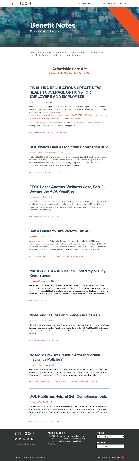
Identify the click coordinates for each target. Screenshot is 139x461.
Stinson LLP (35, 197)
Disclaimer (30, 444)
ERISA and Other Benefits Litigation (48, 256)
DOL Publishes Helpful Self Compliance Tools (68, 396)
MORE (81, 55)
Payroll (92, 382)
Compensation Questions (57, 382)
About (95, 3)
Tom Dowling (47, 153)
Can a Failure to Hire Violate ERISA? (59, 231)
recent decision (37, 241)
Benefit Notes (53, 25)
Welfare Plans (65, 132)
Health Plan (55, 132)
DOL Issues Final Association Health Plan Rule (68, 147)
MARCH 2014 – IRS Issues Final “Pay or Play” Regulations (68, 273)
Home (78, 3)
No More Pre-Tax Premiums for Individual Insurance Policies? (64, 357)
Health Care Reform (43, 132)
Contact (121, 3)
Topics (102, 3)
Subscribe (111, 3)
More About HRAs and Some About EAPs (64, 315)
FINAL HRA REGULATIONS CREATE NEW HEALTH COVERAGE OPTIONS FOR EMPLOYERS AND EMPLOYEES (65, 92)
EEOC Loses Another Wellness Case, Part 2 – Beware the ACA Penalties (67, 189)
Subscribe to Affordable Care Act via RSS (69, 73)
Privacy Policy (20, 444)
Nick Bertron (35, 102)
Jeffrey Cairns (36, 153)
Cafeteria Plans (42, 382)
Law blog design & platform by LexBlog (110, 457)
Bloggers (86, 3)
